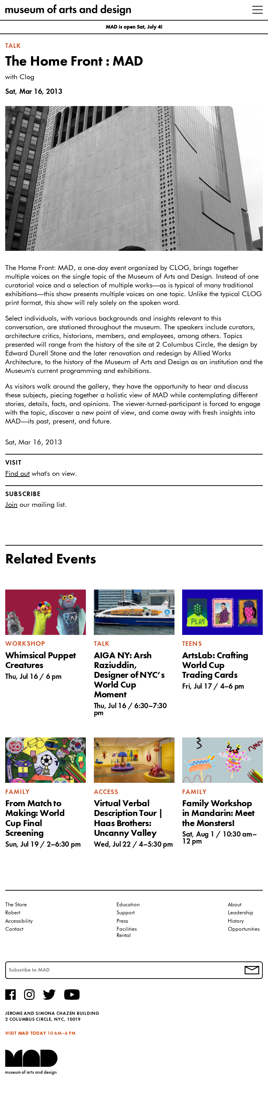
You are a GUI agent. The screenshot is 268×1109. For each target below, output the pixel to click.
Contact (14, 929)
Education (128, 904)
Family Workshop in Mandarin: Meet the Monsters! (218, 813)
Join (11, 504)
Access (106, 792)
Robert (12, 912)
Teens (192, 644)
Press (122, 921)
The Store (16, 904)
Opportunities (244, 929)
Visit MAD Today (25, 1033)
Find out (17, 473)
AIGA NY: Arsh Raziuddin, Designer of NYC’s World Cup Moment (129, 675)
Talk (13, 46)
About (234, 904)
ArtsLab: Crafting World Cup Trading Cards (215, 665)
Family (17, 792)
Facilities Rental (127, 932)
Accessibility (19, 921)
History (236, 921)
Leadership (240, 912)
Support (126, 912)
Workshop (25, 644)
